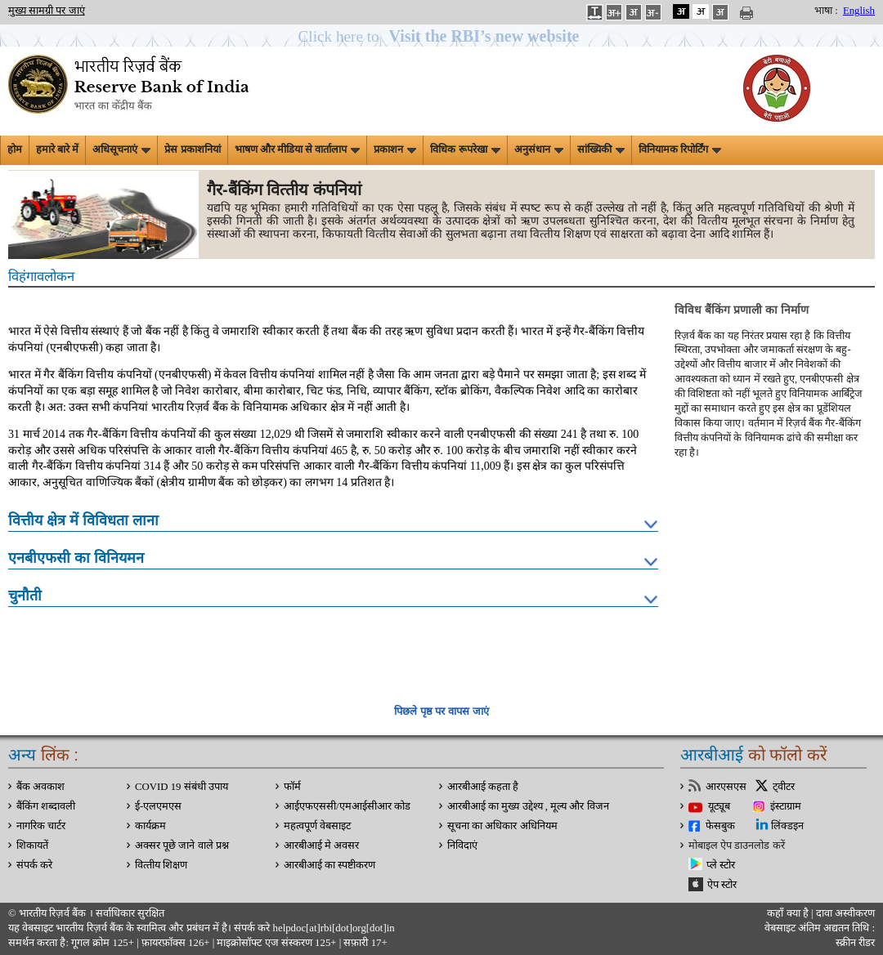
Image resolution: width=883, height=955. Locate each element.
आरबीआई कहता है (482, 786)
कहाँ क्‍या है (789, 913)
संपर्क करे (34, 865)
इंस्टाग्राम (785, 806)
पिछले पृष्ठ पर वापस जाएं (441, 711)
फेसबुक (720, 826)
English (859, 10)
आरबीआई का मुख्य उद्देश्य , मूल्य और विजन (528, 806)
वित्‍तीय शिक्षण (161, 865)
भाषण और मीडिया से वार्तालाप (298, 149)
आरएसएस (726, 786)
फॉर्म (292, 786)
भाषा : (826, 10)
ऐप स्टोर (722, 884)
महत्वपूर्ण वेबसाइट (317, 826)
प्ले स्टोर (720, 865)
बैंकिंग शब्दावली (45, 806)
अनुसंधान (538, 149)
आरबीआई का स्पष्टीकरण (329, 865)
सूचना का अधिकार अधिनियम (502, 826)
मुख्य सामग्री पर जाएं (46, 10)
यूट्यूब (719, 806)
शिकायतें (32, 845)
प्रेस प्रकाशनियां (192, 149)
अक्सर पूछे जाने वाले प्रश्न (182, 845)
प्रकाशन (395, 149)
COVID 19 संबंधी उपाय (181, 786)
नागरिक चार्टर (40, 826)
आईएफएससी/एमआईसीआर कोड (347, 806)
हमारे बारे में (57, 149)
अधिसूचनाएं (121, 149)
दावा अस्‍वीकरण (845, 913)
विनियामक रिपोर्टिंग (680, 149)
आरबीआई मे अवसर (321, 845)
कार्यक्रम (150, 826)
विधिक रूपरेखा (465, 149)
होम (14, 149)
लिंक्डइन (787, 826)
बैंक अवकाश (40, 786)
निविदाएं (462, 845)
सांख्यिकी (601, 149)
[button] (441, 36)
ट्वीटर (784, 786)
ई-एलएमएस (158, 806)
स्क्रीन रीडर (855, 942)
